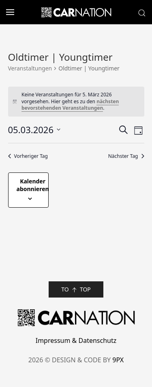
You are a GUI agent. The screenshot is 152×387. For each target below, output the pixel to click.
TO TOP (76, 289)
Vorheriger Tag (28, 156)
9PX (118, 359)
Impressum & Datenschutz (76, 340)
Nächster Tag (126, 156)
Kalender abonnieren (33, 185)
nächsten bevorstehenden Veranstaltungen (70, 105)
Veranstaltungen (30, 68)
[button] (7, 12)
